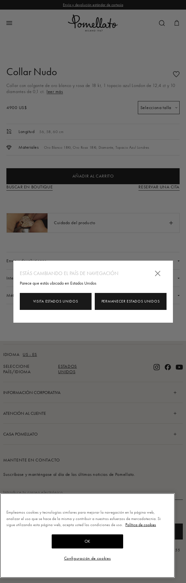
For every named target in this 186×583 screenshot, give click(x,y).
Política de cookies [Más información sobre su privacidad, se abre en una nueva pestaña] (140, 524)
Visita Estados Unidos (55, 301)
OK (87, 541)
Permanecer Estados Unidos (130, 301)
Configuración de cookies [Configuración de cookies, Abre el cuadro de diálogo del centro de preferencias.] (87, 558)
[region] (87, 535)
